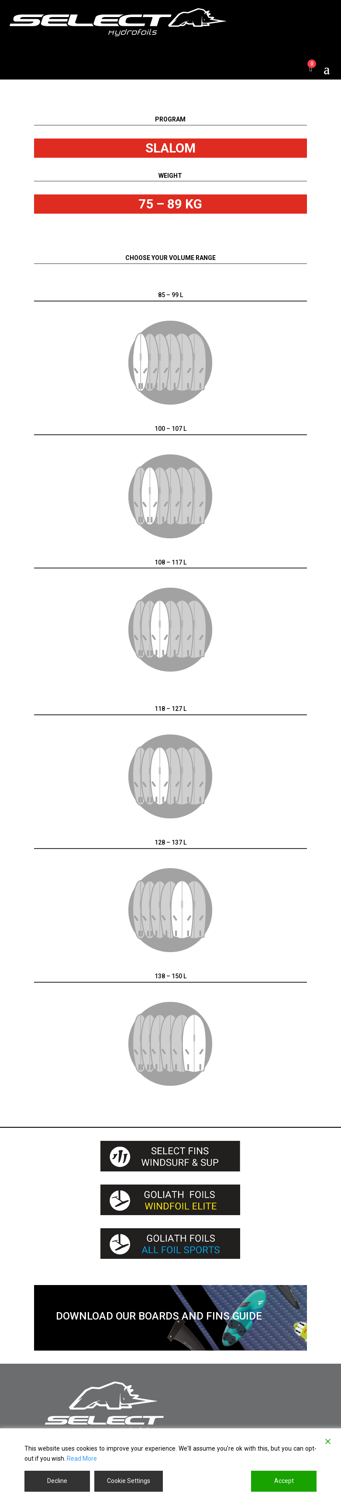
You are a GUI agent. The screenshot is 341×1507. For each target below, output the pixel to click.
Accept (284, 1480)
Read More (82, 1458)
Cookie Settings (128, 1480)
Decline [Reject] (57, 1480)
